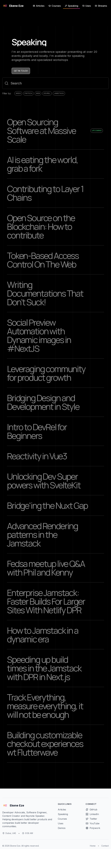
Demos (61, 828)
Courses (62, 818)
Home (93, 846)
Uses (60, 823)
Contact (105, 846)
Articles (62, 809)
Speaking (63, 814)
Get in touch (21, 71)
